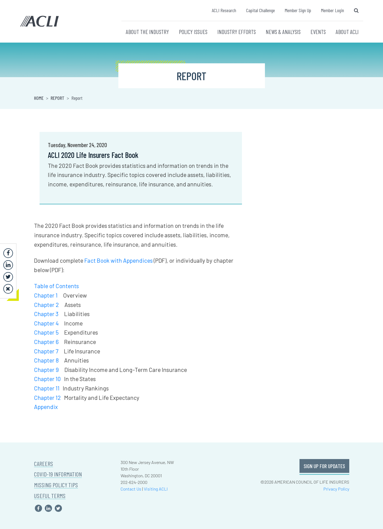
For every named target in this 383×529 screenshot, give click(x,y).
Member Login (332, 10)
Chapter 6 (46, 341)
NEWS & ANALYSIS (283, 31)
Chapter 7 (46, 351)
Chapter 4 (46, 323)
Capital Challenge (260, 10)
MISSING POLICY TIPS (56, 484)
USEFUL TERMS (50, 495)
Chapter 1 (46, 295)
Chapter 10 (47, 378)
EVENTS (318, 31)
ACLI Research (224, 10)
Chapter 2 (46, 304)
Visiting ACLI (156, 488)
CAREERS (43, 463)
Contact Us (131, 488)
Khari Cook (264, 145)
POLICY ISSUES (193, 31)
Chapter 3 (46, 313)
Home (39, 98)
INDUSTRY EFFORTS (236, 31)
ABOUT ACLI (347, 31)
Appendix (46, 406)
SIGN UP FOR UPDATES (324, 466)
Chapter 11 (46, 388)
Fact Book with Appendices (118, 260)
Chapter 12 (47, 397)
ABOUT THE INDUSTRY (147, 31)
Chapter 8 (46, 360)
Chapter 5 (46, 332)
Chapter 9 (46, 369)
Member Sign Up (298, 10)
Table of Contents (56, 285)
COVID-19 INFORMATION (58, 474)
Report (57, 98)
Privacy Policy (336, 488)
